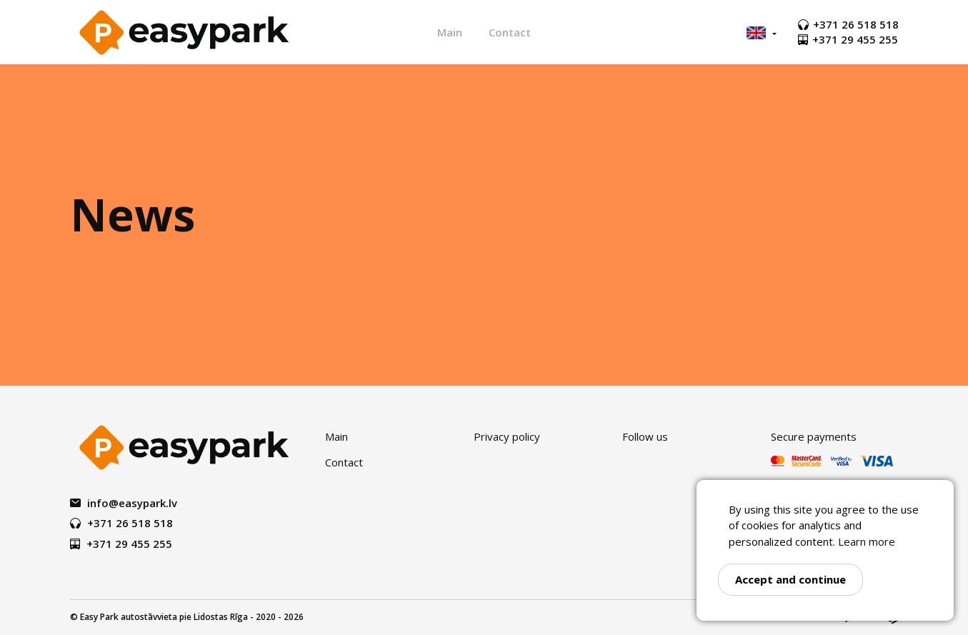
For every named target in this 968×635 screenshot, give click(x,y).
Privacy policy (507, 436)
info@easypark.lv (123, 503)
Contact (510, 32)
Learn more (866, 541)
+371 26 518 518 (848, 24)
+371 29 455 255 (848, 39)
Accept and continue (790, 579)
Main (449, 32)
